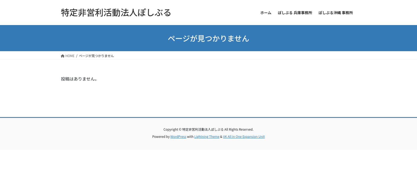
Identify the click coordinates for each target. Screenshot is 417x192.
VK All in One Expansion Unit (244, 136)
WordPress (178, 136)
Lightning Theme (206, 136)
